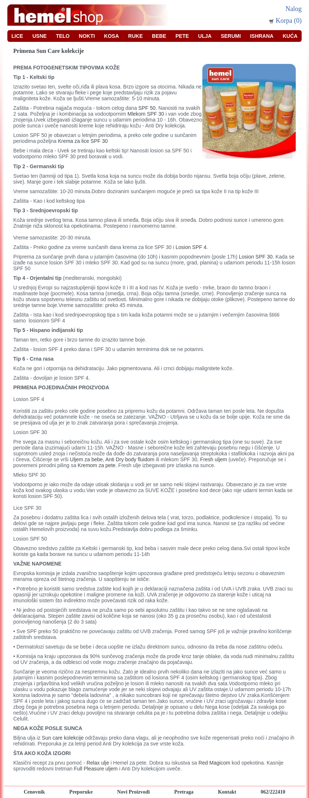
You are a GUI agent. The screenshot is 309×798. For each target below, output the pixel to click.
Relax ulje (98, 763)
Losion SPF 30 (256, 257)
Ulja (205, 36)
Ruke (135, 36)
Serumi (231, 36)
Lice (17, 36)
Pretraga (183, 792)
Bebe (159, 36)
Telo (63, 36)
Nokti (87, 36)
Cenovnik (34, 792)
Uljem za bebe (86, 459)
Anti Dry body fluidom (130, 459)
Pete (182, 36)
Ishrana (262, 36)
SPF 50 (146, 108)
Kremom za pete (97, 465)
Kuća (290, 36)
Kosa (111, 36)
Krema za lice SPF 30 (82, 141)
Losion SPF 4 (190, 247)
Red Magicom (214, 763)
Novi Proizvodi (133, 792)
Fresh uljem (213, 459)
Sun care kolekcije (63, 738)
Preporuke (81, 792)
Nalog (293, 8)
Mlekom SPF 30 (147, 114)
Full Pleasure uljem (96, 769)
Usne (39, 36)
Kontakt (227, 792)
